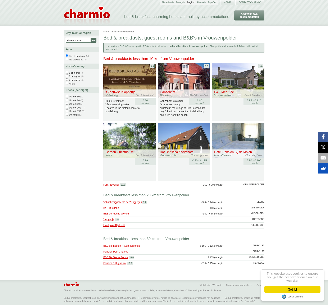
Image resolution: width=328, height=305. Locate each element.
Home (227, 2)
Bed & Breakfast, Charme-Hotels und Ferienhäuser (132, 301)
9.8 (261, 66)
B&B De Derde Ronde (115, 257)
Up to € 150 (75, 111)
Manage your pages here (239, 285)
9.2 (144, 202)
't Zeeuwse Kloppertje (120, 92)
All (70, 83)
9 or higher (74, 72)
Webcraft (217, 285)
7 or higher (74, 80)
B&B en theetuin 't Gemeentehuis (121, 245)
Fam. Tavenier (111, 184)
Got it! (292, 289)
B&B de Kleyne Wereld (116, 213)
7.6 (117, 219)
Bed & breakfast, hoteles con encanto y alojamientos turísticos (208, 301)
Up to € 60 (74, 100)
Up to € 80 (74, 104)
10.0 (122, 185)
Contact (260, 285)
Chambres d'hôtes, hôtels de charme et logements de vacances (173, 298)
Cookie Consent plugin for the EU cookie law (292, 296)
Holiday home (76, 59)
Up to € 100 (75, 107)
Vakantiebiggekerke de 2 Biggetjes (122, 202)
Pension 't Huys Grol (114, 263)
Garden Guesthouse (119, 152)
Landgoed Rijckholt (114, 225)
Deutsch (201, 2)
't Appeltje (108, 219)
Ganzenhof (167, 92)
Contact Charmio (250, 2)
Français (180, 2)
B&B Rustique (111, 208)
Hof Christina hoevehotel (177, 152)
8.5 (206, 66)
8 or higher (74, 76)
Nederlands (168, 2)
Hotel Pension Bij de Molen (233, 152)
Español (212, 2)
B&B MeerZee (224, 92)
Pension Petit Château (115, 251)
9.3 (152, 66)
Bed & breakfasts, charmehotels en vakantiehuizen (90, 298)
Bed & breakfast (77, 56)
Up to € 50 (74, 96)
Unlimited (74, 115)
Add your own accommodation (249, 15)
